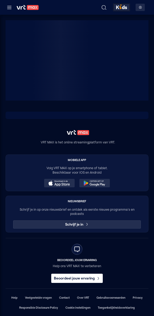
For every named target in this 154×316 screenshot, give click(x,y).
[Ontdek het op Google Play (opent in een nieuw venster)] (94, 183)
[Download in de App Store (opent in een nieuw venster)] (59, 183)
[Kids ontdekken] (121, 7)
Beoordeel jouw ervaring (77, 278)
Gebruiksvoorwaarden (110, 297)
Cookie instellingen (77, 307)
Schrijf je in (77, 224)
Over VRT (83, 297)
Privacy (138, 297)
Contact (64, 297)
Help (14, 297)
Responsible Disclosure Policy (38, 307)
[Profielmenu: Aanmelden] (140, 7)
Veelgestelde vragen (38, 297)
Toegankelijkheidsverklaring (116, 307)
